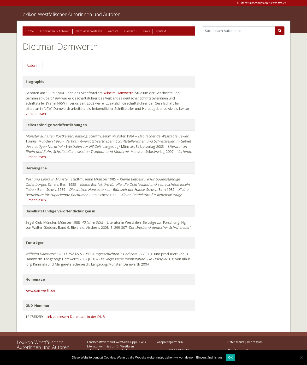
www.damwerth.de (40, 290)
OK (230, 357)
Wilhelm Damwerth (118, 93)
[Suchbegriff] (238, 30)
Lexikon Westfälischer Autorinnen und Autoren (70, 14)
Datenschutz (235, 342)
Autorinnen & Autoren (55, 31)
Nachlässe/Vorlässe (89, 31)
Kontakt (161, 31)
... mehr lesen (35, 113)
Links (146, 31)
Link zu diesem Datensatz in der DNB (75, 316)
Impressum (255, 342)
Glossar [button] (129, 31)
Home (29, 31)
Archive (113, 31)
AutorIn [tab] (32, 65)
